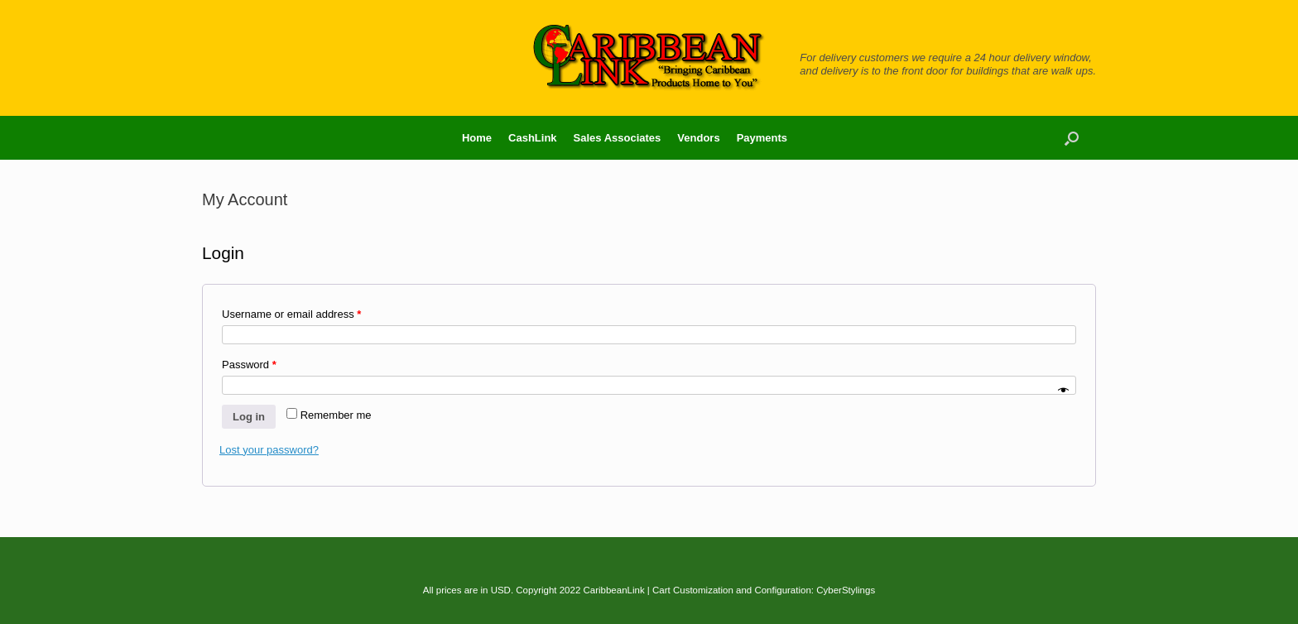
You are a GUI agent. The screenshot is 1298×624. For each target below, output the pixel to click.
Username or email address (291, 314)
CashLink (532, 138)
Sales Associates (617, 138)
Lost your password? (269, 450)
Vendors (698, 138)
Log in (249, 416)
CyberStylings (845, 590)
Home (477, 138)
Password (249, 364)
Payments (762, 138)
